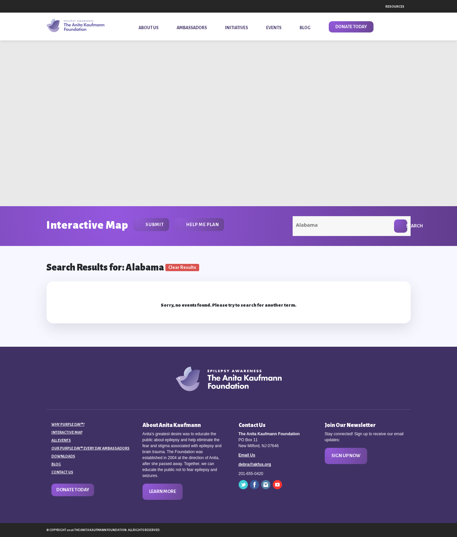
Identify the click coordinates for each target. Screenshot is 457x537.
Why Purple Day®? (68, 424)
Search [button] (406, 225)
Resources (394, 6)
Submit (154, 224)
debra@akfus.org (255, 464)
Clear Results (182, 267)
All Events (61, 440)
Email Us (247, 455)
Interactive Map (67, 432)
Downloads (63, 456)
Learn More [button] (162, 491)
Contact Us (62, 472)
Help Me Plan (202, 224)
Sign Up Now (346, 455)
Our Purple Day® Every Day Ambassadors (90, 448)
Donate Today (72, 489)
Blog (56, 464)
